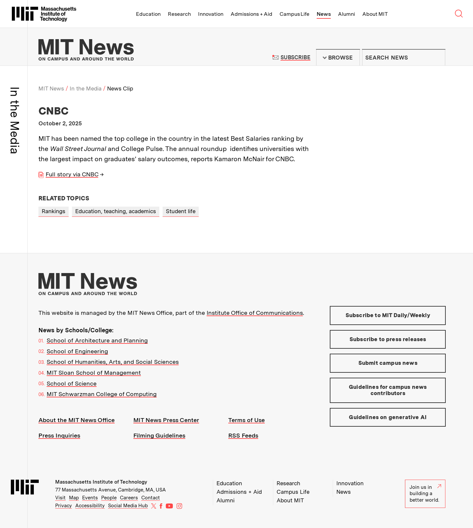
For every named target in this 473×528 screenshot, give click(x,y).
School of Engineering (77, 351)
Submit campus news (387, 363)
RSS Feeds (243, 435)
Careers (129, 498)
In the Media (85, 88)
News (324, 14)
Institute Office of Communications (255, 312)
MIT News (51, 88)
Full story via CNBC (72, 174)
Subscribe (295, 57)
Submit (437, 57)
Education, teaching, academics (115, 211)
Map (74, 498)
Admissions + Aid (251, 14)
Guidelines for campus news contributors (388, 390)
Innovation (210, 14)
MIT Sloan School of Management (94, 372)
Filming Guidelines (159, 435)
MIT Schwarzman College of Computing (102, 393)
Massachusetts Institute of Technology (101, 482)
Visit (60, 498)
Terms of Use (246, 419)
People (109, 498)
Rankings (53, 211)
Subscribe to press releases (387, 339)
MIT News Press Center (166, 419)
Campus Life (294, 14)
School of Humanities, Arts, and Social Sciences (113, 361)
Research (179, 14)
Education (148, 14)
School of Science (72, 383)
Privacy (63, 506)
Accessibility (90, 506)
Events (90, 498)
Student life (180, 211)
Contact (150, 498)
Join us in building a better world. (425, 493)
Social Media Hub (128, 506)
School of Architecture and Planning (97, 340)
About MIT (375, 14)
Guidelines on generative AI (388, 417)
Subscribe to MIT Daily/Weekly (388, 315)
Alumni (346, 14)
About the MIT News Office (76, 419)
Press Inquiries (59, 435)
